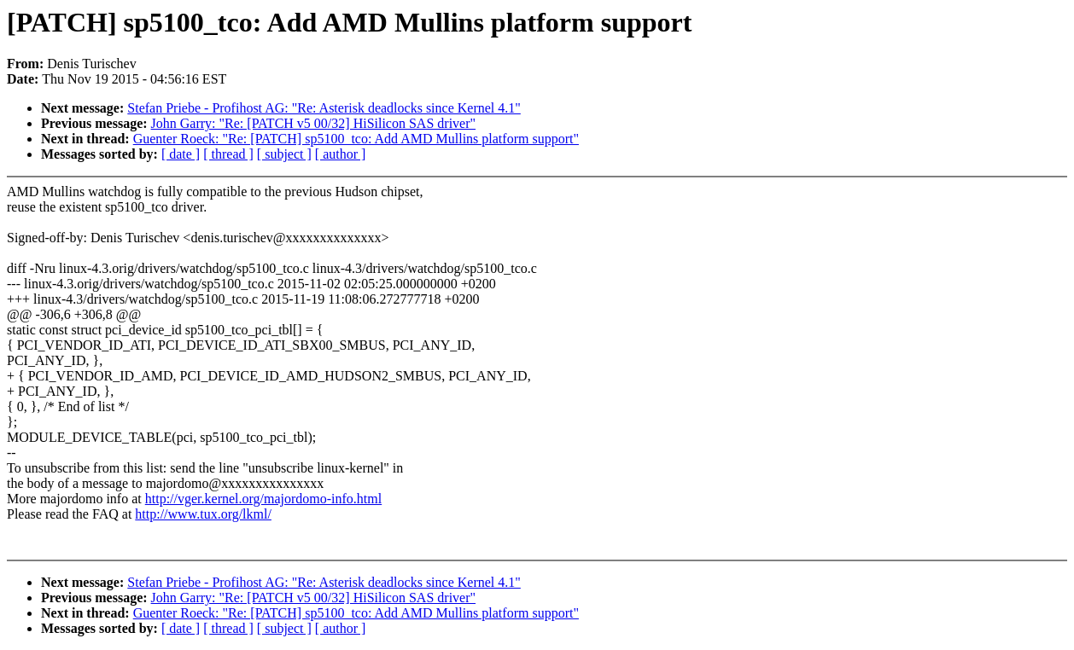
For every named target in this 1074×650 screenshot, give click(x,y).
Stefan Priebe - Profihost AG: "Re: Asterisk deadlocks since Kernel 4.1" (324, 108)
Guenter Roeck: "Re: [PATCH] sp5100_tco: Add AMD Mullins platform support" (356, 138)
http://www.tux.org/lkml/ (203, 514)
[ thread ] (228, 154)
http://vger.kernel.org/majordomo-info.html (263, 498)
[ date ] (180, 154)
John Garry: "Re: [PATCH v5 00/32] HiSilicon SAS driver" (313, 123)
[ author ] (340, 154)
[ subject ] (284, 154)
